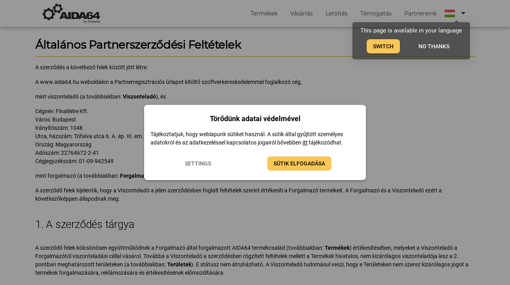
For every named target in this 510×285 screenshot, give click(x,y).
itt (305, 142)
